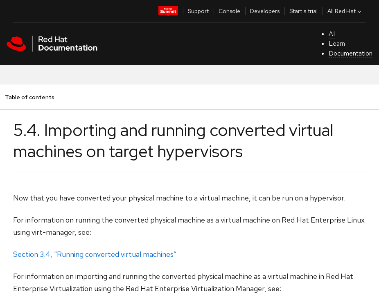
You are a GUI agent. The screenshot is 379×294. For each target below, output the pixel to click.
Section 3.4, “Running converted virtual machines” (94, 254)
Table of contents (29, 97)
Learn (337, 43)
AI (332, 33)
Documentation (350, 53)
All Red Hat (345, 11)
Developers (265, 11)
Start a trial (303, 11)
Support (198, 11)
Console (229, 11)
